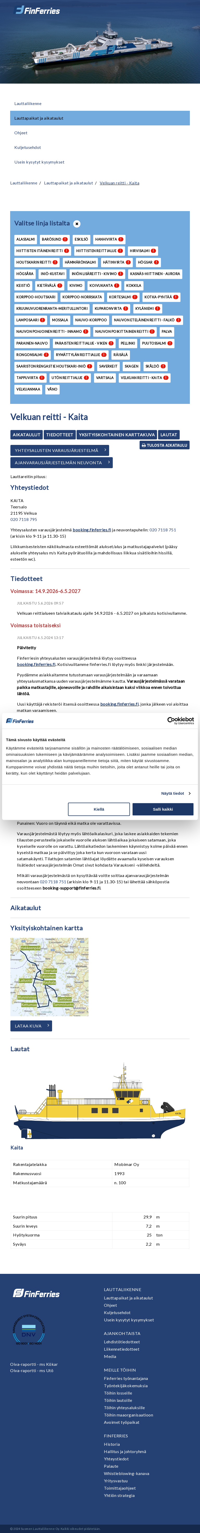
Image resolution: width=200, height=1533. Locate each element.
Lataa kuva (28, 1025)
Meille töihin (120, 1369)
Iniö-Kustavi (52, 274)
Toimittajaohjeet (120, 1487)
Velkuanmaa (28, 389)
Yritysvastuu (116, 1480)
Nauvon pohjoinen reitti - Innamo (52, 331)
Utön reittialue (70, 378)
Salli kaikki (163, 809)
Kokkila (133, 285)
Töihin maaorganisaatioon (128, 1414)
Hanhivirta (109, 239)
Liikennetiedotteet (121, 1348)
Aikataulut (26, 434)
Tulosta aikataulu (164, 445)
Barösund (55, 239)
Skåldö (156, 366)
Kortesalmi (123, 297)
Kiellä (99, 809)
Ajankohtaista (122, 1333)
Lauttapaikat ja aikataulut (38, 117)
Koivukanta (104, 285)
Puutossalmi (157, 343)
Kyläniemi (147, 308)
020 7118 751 (162, 529)
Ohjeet (20, 132)
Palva (167, 331)
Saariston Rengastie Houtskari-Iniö (54, 366)
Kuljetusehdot (27, 147)
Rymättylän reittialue (81, 355)
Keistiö (23, 285)
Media (110, 1356)
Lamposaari (30, 320)
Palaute (111, 1466)
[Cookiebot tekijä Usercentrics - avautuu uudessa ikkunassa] (171, 721)
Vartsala (105, 378)
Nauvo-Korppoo (91, 320)
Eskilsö (81, 239)
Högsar (148, 262)
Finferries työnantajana (126, 1378)
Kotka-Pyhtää (161, 297)
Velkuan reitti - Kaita (119, 182)
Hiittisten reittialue (99, 251)
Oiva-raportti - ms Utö (31, 1370)
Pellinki (128, 343)
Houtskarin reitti (37, 262)
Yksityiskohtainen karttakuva (117, 434)
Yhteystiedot (116, 1458)
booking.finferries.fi (92, 529)
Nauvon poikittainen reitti (125, 331)
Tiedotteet (59, 434)
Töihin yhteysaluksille (124, 1407)
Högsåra (25, 274)
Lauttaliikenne (27, 103)
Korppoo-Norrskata (82, 297)
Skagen (131, 366)
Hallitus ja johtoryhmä (125, 1451)
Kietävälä (49, 285)
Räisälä (121, 355)
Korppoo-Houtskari (35, 297)
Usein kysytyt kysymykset (39, 161)
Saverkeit (108, 366)
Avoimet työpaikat (122, 1422)
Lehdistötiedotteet (122, 1341)
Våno (52, 389)
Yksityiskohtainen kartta (46, 928)
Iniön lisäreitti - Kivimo (97, 274)
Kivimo (76, 285)
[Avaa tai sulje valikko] (183, 10)
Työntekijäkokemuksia (126, 1385)
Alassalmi (25, 239)
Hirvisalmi (143, 251)
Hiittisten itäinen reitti (42, 251)
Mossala (60, 320)
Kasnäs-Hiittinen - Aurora (155, 274)
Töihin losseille (118, 1392)
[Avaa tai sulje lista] (76, 224)
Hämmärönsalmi (80, 262)
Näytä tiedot (172, 793)
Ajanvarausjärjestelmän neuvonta (58, 462)
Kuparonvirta (111, 308)
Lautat (168, 434)
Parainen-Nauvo (32, 343)
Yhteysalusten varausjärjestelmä (56, 450)
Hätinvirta (117, 262)
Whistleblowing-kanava (126, 1473)
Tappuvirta (30, 378)
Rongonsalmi (32, 355)
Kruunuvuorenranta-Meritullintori (52, 308)
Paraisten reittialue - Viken (84, 343)
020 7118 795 (23, 519)
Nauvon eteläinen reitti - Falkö (147, 320)
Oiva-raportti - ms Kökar (34, 1364)
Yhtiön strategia (119, 1495)
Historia (112, 1444)
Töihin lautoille (118, 1400)
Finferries (116, 1435)
